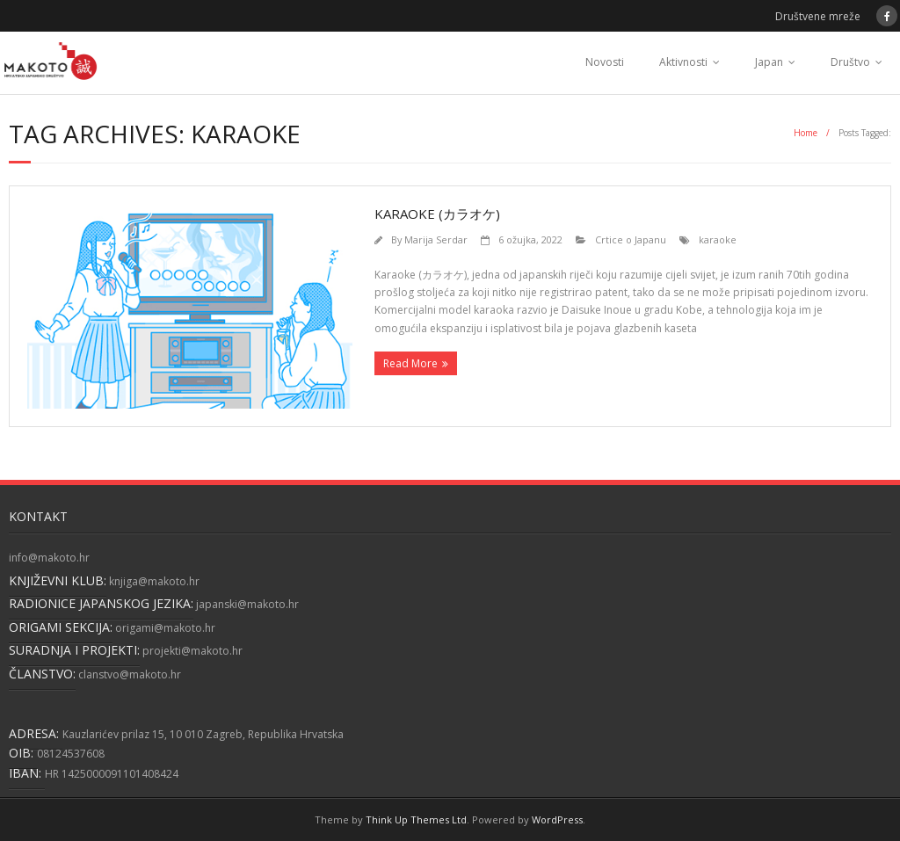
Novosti (604, 61)
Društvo (850, 61)
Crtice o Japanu (630, 239)
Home (805, 133)
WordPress (557, 819)
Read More (410, 363)
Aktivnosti (683, 61)
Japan (769, 61)
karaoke (718, 239)
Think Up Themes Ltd (416, 819)
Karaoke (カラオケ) (437, 213)
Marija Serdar (436, 239)
